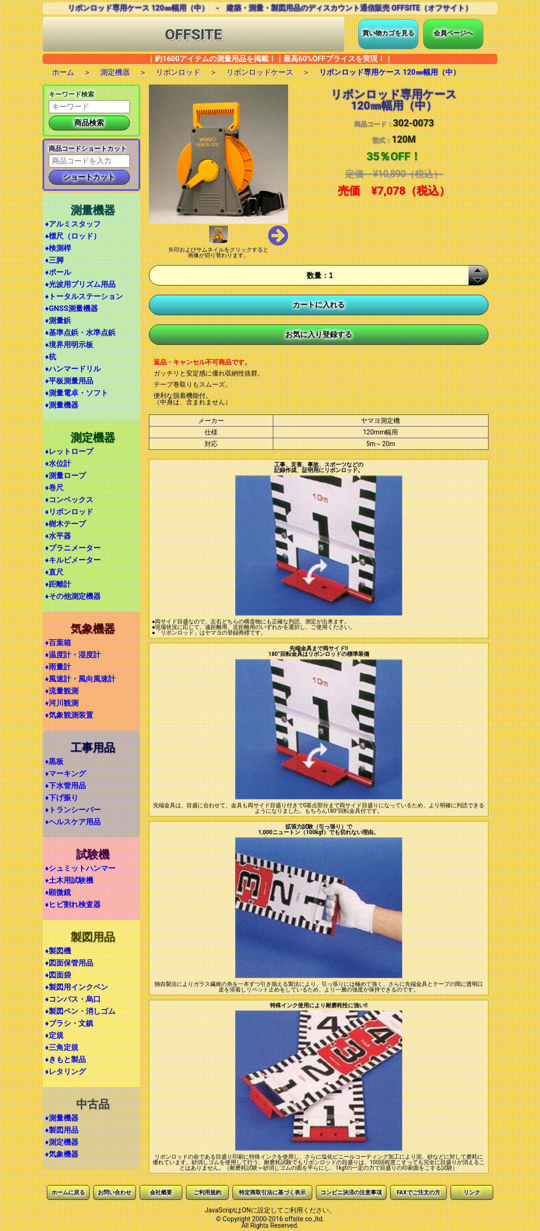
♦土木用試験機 (69, 880)
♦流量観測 (61, 691)
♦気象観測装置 (69, 715)
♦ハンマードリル (73, 368)
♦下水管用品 (65, 785)
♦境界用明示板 (69, 344)
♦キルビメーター (73, 560)
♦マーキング (65, 773)
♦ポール (58, 272)
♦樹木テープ (65, 523)
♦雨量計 (58, 666)
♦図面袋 (58, 975)
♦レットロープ (69, 451)
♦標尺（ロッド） (73, 236)
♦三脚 (54, 260)
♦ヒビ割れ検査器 (73, 904)
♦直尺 (54, 572)
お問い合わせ (114, 1192)
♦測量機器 (61, 405)
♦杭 (50, 356)
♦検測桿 (58, 248)
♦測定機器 (61, 1142)
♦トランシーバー (73, 809)
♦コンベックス (69, 499)
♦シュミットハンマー (80, 868)
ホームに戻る (68, 1192)
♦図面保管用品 (69, 963)
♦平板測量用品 (69, 380)
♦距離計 (58, 584)
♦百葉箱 (58, 642)
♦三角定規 (61, 1047)
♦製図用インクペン (76, 987)
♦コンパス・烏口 (73, 999)
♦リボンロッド (69, 511)
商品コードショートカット (88, 148)
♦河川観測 (61, 703)
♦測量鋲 (58, 320)
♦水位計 (58, 463)
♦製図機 (58, 950)
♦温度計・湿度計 (73, 654)
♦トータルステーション (84, 296)
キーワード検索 (71, 94)
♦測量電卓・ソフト (76, 393)
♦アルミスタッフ (73, 224)
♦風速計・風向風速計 (80, 678)
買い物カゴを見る (388, 33)
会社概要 (161, 1192)
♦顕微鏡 (58, 892)
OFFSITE (193, 34)
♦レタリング (65, 1071)
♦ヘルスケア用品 (73, 821)
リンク (471, 1192)
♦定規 (54, 1035)
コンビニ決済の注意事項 (351, 1192)
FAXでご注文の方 (418, 1192)
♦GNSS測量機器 (71, 308)
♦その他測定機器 (73, 596)
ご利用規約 (207, 1192)
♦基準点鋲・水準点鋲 (80, 332)
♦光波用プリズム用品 (80, 284)
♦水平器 (58, 535)
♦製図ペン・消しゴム (80, 1011)
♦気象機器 (61, 1154)
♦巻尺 (54, 487)
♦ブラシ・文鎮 (69, 1023)
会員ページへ (453, 33)
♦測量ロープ (65, 475)
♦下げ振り (61, 797)
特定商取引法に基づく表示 (272, 1192)
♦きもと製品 (65, 1059)
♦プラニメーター (73, 548)
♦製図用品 (61, 1130)
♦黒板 (54, 761)
